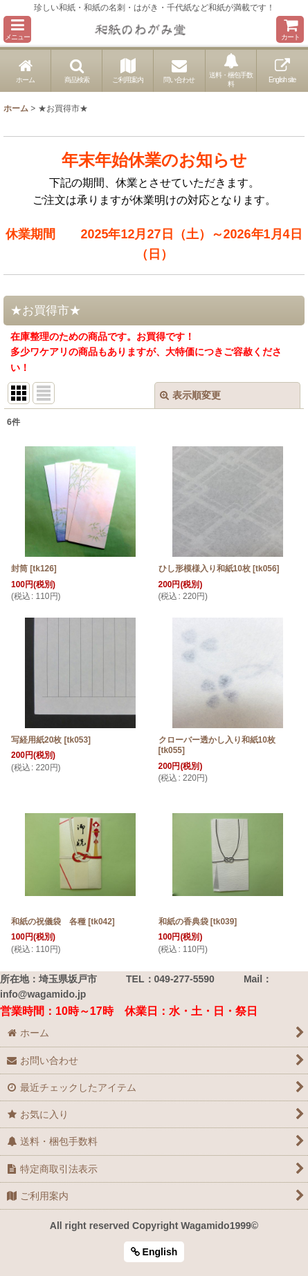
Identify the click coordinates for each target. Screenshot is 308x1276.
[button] (17, 29)
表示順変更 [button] (190, 395)
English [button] (154, 1251)
